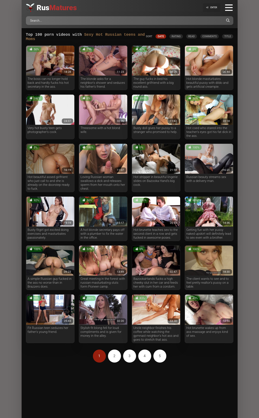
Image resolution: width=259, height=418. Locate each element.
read (191, 37)
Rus (57, 7)
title (227, 37)
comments (209, 37)
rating (176, 37)
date (161, 37)
